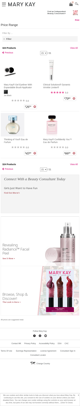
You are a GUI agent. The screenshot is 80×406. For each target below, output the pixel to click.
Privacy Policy (30, 343)
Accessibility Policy (47, 343)
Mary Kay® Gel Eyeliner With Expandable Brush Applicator (18, 86)
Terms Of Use (6, 351)
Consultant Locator (38, 355)
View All (74, 48)
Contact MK (16, 343)
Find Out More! (11, 193)
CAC (67, 343)
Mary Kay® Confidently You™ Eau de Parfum (57, 140)
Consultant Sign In (67, 351)
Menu (4, 3)
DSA (60, 343)
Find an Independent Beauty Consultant (56, 12)
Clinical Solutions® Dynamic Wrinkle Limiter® (56, 86)
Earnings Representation (26, 351)
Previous (9, 52)
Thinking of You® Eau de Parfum (16, 140)
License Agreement (48, 351)
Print (77, 20)
